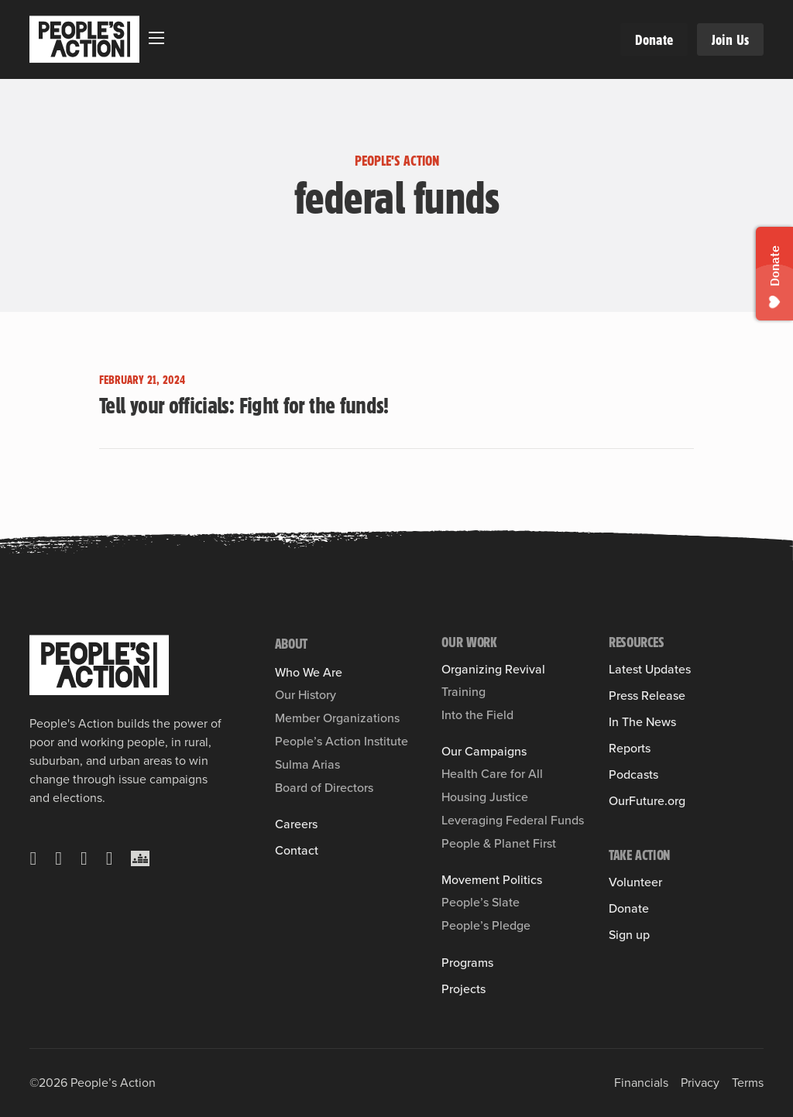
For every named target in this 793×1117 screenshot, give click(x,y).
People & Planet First (498, 843)
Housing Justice (484, 797)
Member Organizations (337, 718)
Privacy (700, 1082)
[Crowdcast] (140, 858)
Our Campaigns (484, 751)
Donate (654, 39)
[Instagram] (84, 858)
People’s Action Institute (341, 741)
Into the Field (477, 715)
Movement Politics (491, 880)
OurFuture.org (647, 801)
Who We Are (308, 672)
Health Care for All (492, 774)
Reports (630, 748)
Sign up (629, 935)
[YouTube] (109, 858)
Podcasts (633, 775)
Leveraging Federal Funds (512, 820)
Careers (296, 824)
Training (463, 692)
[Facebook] (58, 858)
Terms (748, 1082)
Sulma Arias (307, 764)
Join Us (730, 39)
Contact (296, 850)
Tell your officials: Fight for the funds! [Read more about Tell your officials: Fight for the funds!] (244, 405)
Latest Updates (650, 669)
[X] (32, 858)
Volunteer (635, 882)
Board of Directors (324, 788)
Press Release (647, 696)
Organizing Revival (493, 669)
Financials (641, 1082)
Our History (305, 695)
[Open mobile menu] (156, 38)
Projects (463, 989)
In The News (642, 722)
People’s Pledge (485, 925)
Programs (467, 963)
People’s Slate (480, 902)
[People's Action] (99, 665)
